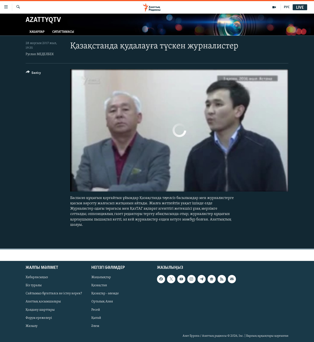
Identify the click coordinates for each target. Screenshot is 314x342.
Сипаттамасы (63, 32)
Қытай (96, 318)
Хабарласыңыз (37, 277)
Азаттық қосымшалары (43, 301)
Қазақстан (99, 285)
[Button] (33, 73)
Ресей (95, 310)
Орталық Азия (102, 301)
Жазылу (32, 326)
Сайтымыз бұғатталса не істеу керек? (54, 293)
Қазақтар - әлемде (105, 293)
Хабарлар (37, 32)
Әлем (95, 326)
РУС (287, 7)
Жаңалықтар (101, 277)
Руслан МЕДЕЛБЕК (40, 54)
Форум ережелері (39, 318)
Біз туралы (34, 285)
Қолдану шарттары (40, 310)
